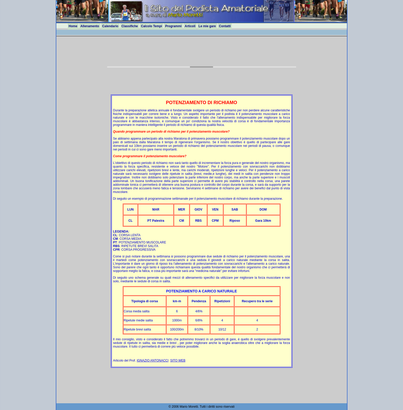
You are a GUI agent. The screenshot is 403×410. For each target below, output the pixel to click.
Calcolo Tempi (151, 26)
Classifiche (129, 26)
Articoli (190, 26)
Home (73, 26)
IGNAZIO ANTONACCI (152, 360)
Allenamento (89, 26)
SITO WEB (177, 360)
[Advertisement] (201, 55)
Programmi (173, 26)
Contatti (225, 26)
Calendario (110, 26)
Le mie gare (207, 26)
